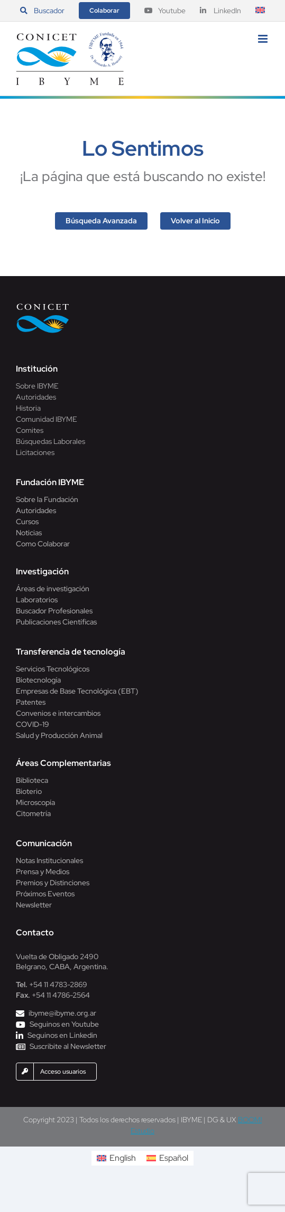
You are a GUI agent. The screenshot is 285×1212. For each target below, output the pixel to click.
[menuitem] (260, 10)
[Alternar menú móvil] (263, 38)
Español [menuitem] (173, 1157)
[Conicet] (43, 306)
